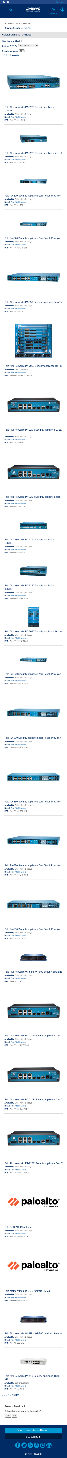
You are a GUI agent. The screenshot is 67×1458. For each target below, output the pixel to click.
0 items (53, 11)
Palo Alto (27, 28)
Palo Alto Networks (18, 117)
